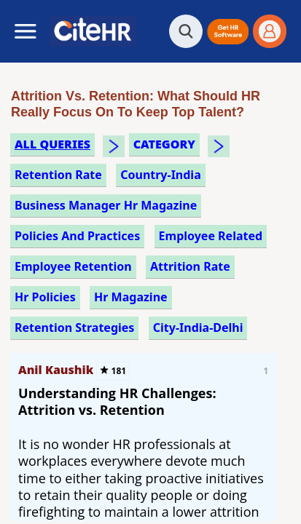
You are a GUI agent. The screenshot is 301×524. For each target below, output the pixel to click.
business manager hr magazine (106, 205)
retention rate (58, 175)
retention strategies (74, 327)
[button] (228, 31)
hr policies (45, 297)
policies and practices (77, 236)
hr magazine (131, 297)
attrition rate (190, 266)
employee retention (73, 266)
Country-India (160, 175)
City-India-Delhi (198, 327)
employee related (211, 236)
